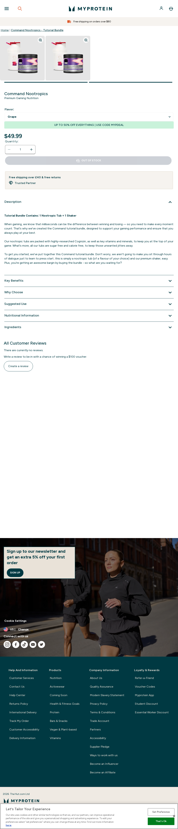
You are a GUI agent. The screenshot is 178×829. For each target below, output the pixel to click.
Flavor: (9, 109)
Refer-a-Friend (144, 678)
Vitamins (55, 738)
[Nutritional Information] (89, 316)
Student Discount (146, 703)
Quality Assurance (101, 686)
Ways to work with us (104, 755)
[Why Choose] (89, 292)
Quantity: (12, 141)
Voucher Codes (145, 686)
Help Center (17, 695)
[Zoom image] (40, 40)
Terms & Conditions (102, 712)
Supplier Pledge (99, 746)
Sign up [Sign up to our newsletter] (15, 572)
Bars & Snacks (59, 721)
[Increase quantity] (31, 149)
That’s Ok (161, 821)
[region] (89, 816)
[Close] (174, 816)
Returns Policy (18, 703)
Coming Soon (58, 695)
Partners (95, 729)
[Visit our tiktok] (24, 644)
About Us (96, 678)
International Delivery (23, 712)
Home (5, 30)
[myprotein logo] (90, 8)
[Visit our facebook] (15, 644)
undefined (89, 116)
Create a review (18, 366)
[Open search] (19, 8)
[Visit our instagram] (7, 644)
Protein (54, 712)
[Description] (89, 202)
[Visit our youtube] (33, 644)
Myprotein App (144, 695)
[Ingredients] (89, 327)
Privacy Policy (98, 703)
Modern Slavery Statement (107, 695)
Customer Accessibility (24, 729)
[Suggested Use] (89, 304)
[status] (20, 149)
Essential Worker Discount (152, 712)
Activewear (57, 686)
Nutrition (56, 678)
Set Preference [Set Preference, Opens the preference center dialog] (161, 812)
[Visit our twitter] (41, 644)
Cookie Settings (15, 620)
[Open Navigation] (6, 8)
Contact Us (17, 686)
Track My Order (19, 721)
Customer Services (21, 678)
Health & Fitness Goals (65, 703)
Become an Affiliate (103, 772)
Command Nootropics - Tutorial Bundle (37, 30)
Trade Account (99, 721)
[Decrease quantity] (9, 149)
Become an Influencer (104, 764)
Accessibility (98, 738)
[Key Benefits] (89, 281)
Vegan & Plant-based (63, 729)
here (8, 825)
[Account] (161, 8)
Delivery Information (22, 738)
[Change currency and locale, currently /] (89, 629)
